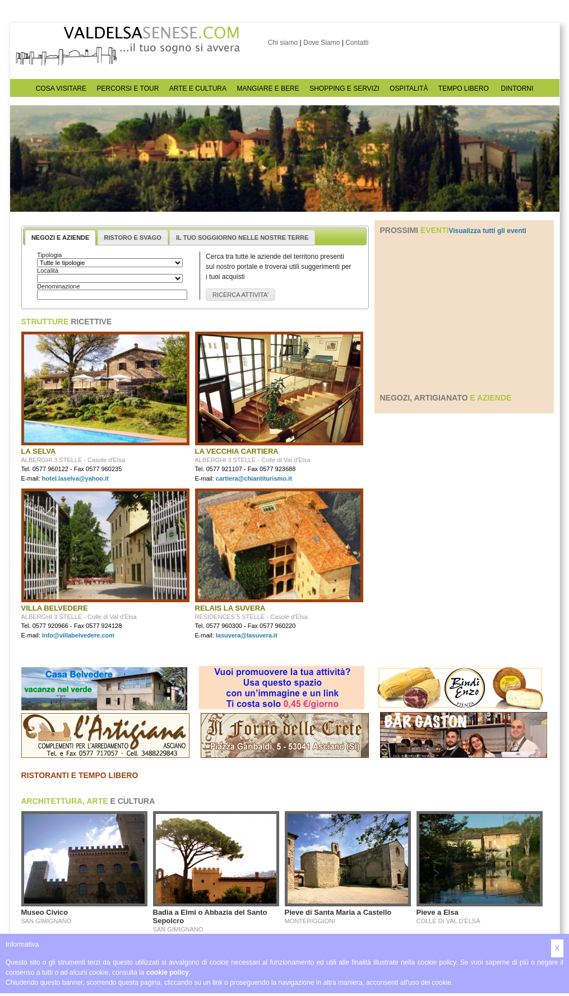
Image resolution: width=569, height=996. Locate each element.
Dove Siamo (321, 42)
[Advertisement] (464, 314)
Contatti (356, 42)
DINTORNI (517, 88)
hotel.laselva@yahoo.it (75, 478)
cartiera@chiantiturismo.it (254, 478)
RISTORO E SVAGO (132, 237)
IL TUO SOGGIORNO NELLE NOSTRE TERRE (242, 237)
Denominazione (58, 286)
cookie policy (167, 972)
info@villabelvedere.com (78, 635)
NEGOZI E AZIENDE (60, 237)
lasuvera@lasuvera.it (246, 635)
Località (47, 270)
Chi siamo (283, 42)
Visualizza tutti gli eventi (487, 231)
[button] (240, 294)
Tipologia (49, 255)
